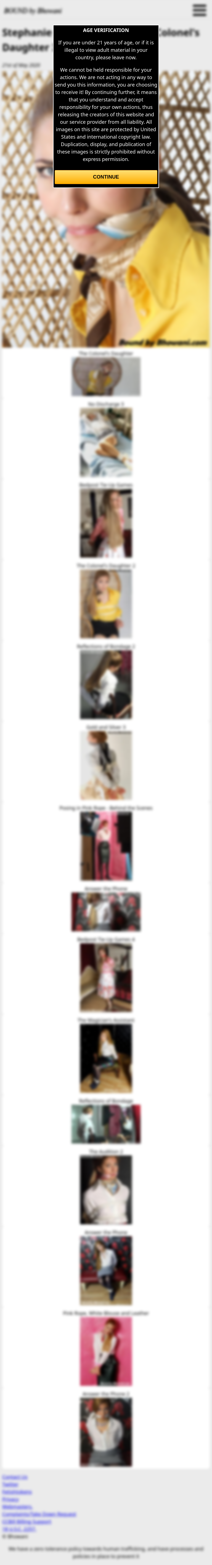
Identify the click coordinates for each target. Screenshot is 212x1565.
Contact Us (15, 1476)
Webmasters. (17, 1506)
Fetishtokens (17, 1491)
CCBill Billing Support (26, 1521)
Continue (106, 177)
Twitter (10, 1484)
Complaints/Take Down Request (39, 1514)
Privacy (10, 1499)
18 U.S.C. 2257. (19, 1529)
